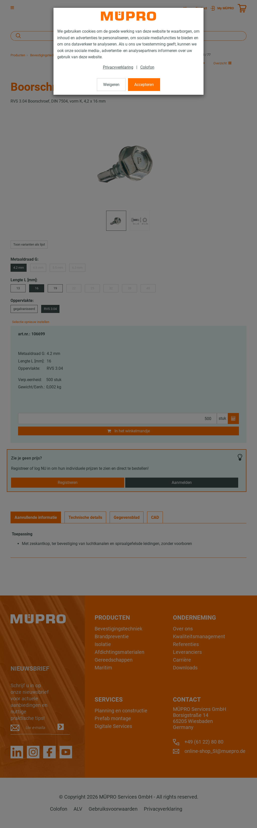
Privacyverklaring (118, 67)
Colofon (147, 67)
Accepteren (144, 84)
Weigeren (111, 84)
